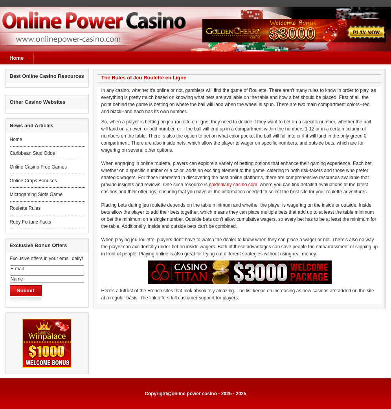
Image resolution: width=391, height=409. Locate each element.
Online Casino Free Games (38, 167)
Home (16, 58)
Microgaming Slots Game (36, 194)
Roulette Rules (25, 208)
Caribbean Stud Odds (32, 153)
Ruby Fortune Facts (30, 222)
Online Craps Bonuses (33, 180)
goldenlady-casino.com (233, 184)
